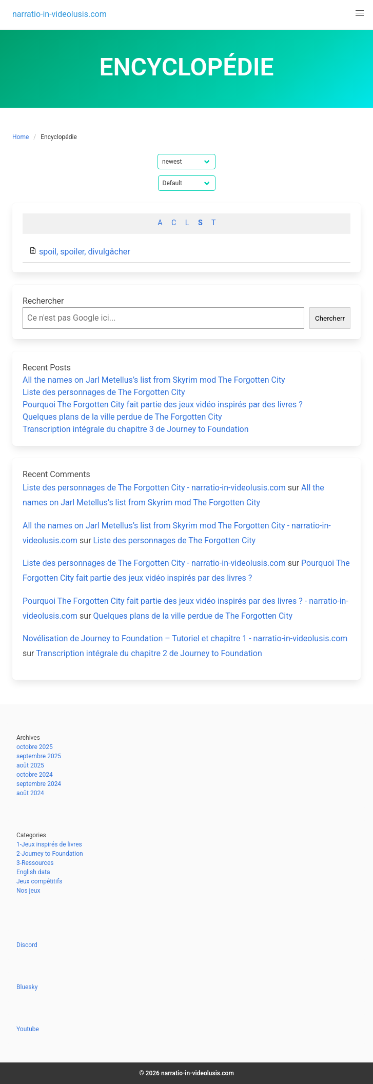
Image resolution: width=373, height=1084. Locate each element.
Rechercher (43, 301)
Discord (26, 945)
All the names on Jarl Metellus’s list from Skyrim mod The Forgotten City (154, 380)
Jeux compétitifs (39, 881)
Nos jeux (28, 890)
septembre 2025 (38, 756)
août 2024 (30, 793)
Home (20, 137)
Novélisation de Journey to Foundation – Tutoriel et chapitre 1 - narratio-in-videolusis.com (185, 638)
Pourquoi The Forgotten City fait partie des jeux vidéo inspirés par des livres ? (163, 404)
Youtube (27, 1029)
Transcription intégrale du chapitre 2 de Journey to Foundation (149, 653)
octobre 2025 (34, 747)
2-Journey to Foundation (49, 853)
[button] (359, 13)
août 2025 (30, 765)
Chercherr (330, 318)
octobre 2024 (34, 774)
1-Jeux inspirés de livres (49, 844)
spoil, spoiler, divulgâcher (84, 252)
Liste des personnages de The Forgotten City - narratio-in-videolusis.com (154, 487)
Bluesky (26, 987)
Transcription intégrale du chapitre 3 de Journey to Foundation (136, 429)
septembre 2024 (38, 783)
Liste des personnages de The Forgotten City (104, 392)
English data (33, 872)
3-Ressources (34, 862)
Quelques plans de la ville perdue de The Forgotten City (122, 417)
